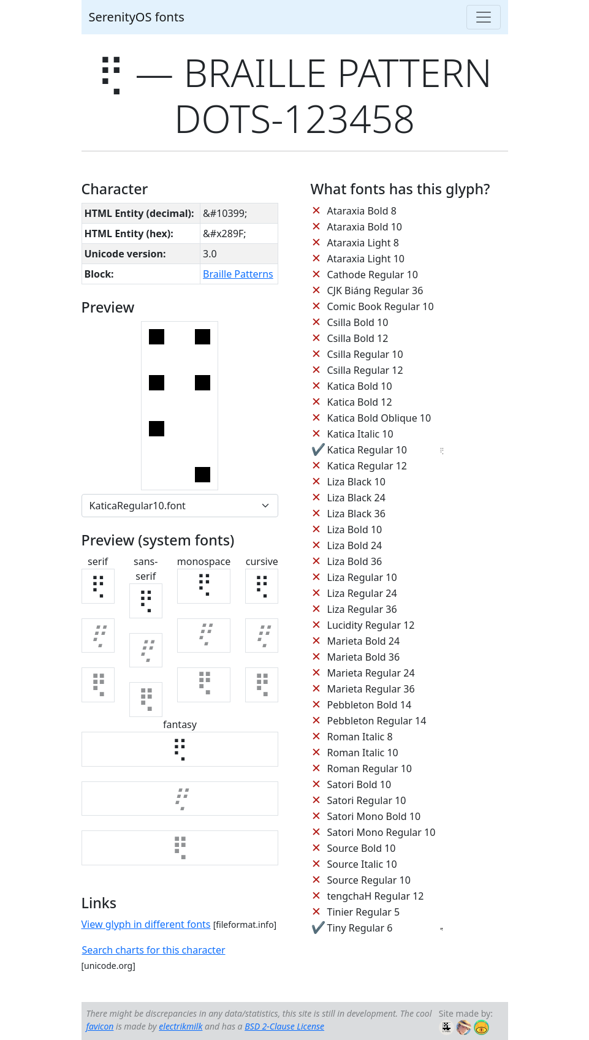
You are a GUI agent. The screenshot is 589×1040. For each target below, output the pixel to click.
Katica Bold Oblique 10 (379, 418)
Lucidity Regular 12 (371, 625)
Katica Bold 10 (359, 386)
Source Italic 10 (362, 864)
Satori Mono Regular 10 (381, 832)
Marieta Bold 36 (363, 657)
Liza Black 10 (356, 481)
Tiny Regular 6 (360, 928)
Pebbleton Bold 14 (369, 705)
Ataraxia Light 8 (363, 242)
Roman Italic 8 (360, 736)
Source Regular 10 (369, 880)
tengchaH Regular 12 (375, 896)
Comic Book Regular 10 (380, 306)
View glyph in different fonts (146, 924)
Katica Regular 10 (367, 450)
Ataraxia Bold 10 (364, 226)
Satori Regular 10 (366, 800)
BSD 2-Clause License (284, 1026)
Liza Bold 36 (354, 561)
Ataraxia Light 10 (366, 258)
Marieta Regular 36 (371, 689)
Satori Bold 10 (359, 784)
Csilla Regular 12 (365, 370)
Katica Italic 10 (360, 434)
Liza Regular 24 (362, 593)
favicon (100, 1026)
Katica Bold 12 (359, 402)
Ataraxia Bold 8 (362, 211)
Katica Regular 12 (367, 466)
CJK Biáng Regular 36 (375, 290)
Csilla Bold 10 (358, 322)
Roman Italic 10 (362, 752)
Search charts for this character (154, 950)
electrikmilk (180, 1026)
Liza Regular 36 (362, 609)
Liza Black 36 (356, 513)
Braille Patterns (238, 274)
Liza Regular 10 (362, 577)
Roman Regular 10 (369, 768)
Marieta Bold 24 (363, 641)
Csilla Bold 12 (358, 338)
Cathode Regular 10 (372, 274)
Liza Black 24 (356, 497)
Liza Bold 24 (354, 545)
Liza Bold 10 (354, 529)
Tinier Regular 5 (363, 912)
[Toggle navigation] (483, 17)
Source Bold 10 (361, 848)
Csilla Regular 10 (365, 354)
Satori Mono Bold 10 (374, 816)
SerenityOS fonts (136, 17)
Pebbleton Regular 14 (377, 720)
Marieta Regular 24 (371, 673)
